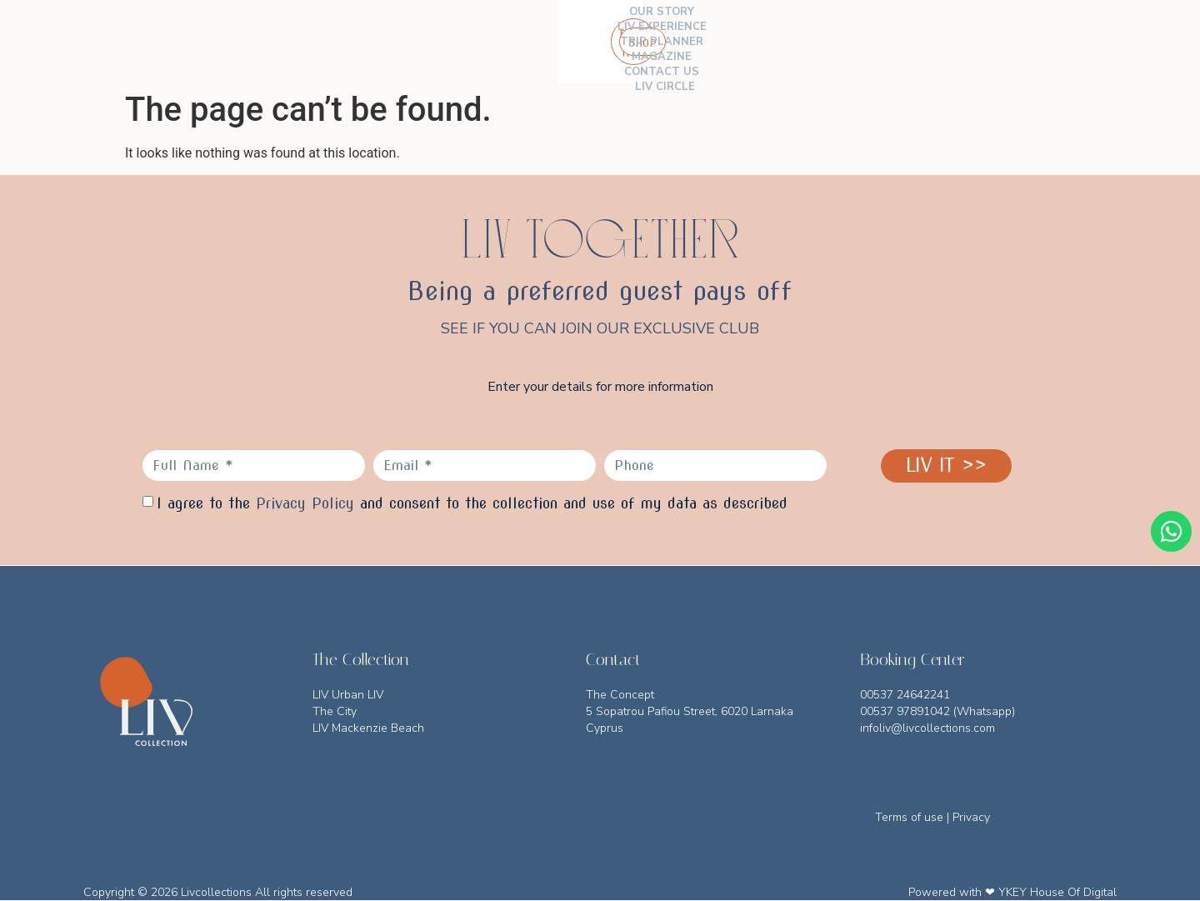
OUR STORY (364, 41)
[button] (1107, 42)
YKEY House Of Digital (1057, 892)
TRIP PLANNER (552, 41)
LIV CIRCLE (797, 41)
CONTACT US (716, 41)
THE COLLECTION (260, 41)
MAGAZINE (637, 41)
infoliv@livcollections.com (927, 728)
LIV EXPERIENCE (453, 41)
